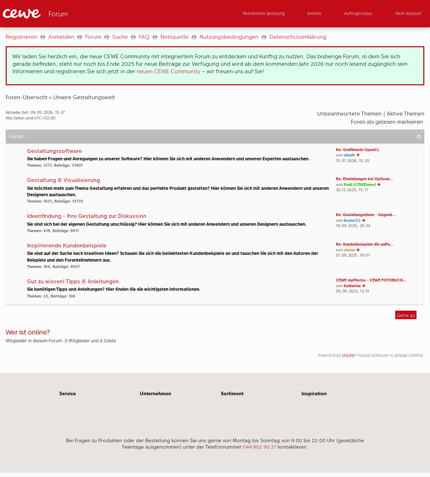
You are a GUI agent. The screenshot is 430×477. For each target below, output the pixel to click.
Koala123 (352, 220)
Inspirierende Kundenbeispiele (67, 246)
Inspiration (314, 393)
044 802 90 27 (259, 446)
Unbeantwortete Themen (349, 113)
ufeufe (349, 155)
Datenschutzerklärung (298, 37)
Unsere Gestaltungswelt (84, 97)
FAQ (144, 37)
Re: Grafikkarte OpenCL (357, 149)
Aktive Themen (405, 113)
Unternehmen (155, 393)
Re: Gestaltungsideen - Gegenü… (366, 215)
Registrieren (21, 37)
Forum (93, 37)
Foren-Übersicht (27, 97)
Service (67, 393)
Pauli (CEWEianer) (360, 184)
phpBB (348, 355)
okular (349, 250)
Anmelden (61, 37)
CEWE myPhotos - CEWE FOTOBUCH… (371, 280)
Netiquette (174, 37)
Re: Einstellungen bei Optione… (364, 179)
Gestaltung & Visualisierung (63, 180)
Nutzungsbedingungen (229, 37)
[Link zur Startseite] (72, 14)
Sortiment (232, 393)
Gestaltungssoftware (54, 151)
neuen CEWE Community (168, 71)
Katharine (352, 286)
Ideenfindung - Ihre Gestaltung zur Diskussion (86, 216)
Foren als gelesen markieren (387, 122)
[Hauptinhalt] (215, 200)
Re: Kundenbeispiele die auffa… (364, 244)
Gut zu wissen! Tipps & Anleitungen (73, 281)
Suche (120, 37)
